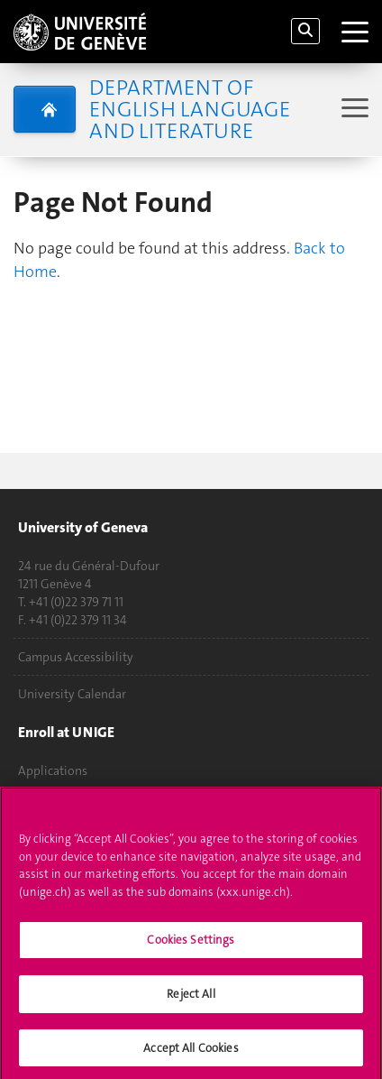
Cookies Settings (190, 946)
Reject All (190, 1000)
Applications (52, 770)
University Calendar (72, 694)
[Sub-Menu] (352, 109)
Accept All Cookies (190, 1054)
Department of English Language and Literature (189, 109)
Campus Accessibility (75, 657)
